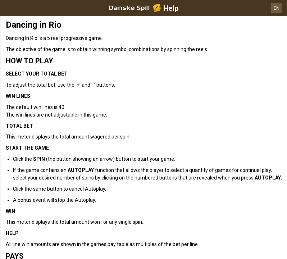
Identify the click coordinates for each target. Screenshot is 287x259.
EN (276, 8)
